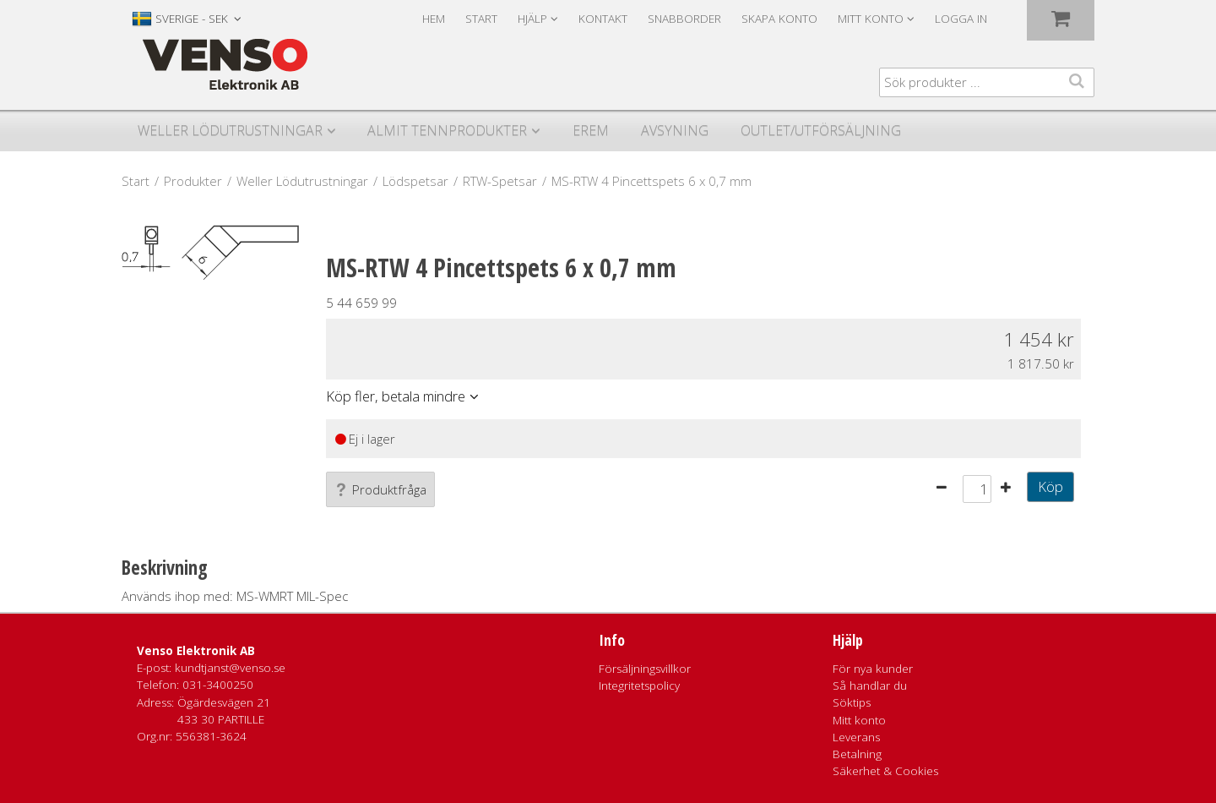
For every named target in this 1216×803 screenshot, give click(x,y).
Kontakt (602, 18)
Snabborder (684, 18)
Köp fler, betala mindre (395, 396)
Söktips (852, 702)
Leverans (856, 737)
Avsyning (674, 130)
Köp (1050, 486)
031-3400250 (217, 684)
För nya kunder (873, 668)
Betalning (857, 754)
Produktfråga (380, 489)
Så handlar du (870, 685)
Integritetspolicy (639, 685)
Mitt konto (859, 720)
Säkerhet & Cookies (885, 770)
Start (481, 18)
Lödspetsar (415, 180)
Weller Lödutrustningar (230, 130)
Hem (433, 18)
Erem (591, 130)
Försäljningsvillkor (645, 668)
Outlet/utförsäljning (821, 130)
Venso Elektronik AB (196, 650)
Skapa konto (779, 18)
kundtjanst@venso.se (230, 667)
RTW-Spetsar (500, 180)
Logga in (961, 18)
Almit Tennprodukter (447, 130)
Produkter (193, 180)
